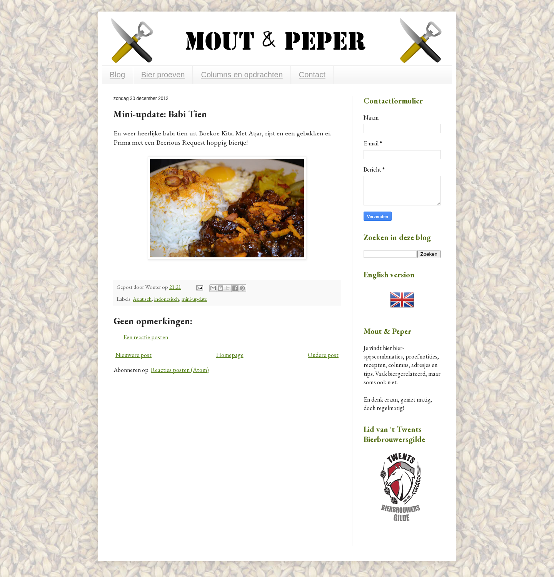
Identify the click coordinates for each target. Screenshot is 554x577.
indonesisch (166, 298)
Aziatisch (142, 298)
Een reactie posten (145, 337)
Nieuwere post (133, 355)
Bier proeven (163, 74)
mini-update (194, 298)
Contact (312, 74)
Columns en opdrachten (241, 74)
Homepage (230, 355)
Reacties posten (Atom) (180, 370)
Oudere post (323, 355)
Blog (117, 74)
